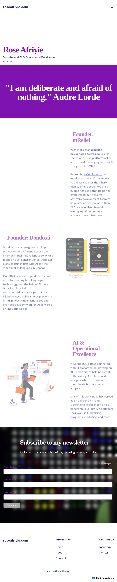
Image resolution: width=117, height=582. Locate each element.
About (60, 552)
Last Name (10, 492)
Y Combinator (92, 175)
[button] (112, 7)
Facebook (105, 547)
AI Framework (79, 373)
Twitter (103, 552)
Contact (61, 558)
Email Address (12, 467)
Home (59, 547)
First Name (10, 479)
